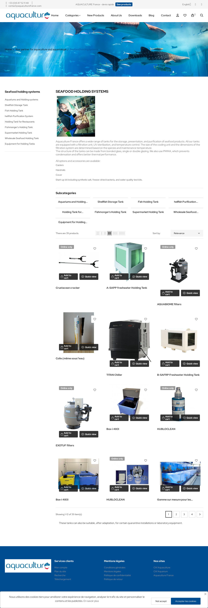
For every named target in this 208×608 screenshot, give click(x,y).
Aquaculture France (164, 575)
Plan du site (60, 571)
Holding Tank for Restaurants (20, 121)
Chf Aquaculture (162, 567)
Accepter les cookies (185, 601)
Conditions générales (114, 567)
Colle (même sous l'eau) (70, 358)
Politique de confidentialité (117, 575)
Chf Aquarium (161, 571)
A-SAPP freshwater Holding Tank (126, 288)
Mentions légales (112, 571)
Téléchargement (62, 579)
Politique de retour (113, 579)
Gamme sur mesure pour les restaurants (174, 500)
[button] (123, 4)
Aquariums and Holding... (73, 201)
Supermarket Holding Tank (18, 132)
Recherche (59, 575)
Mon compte (60, 567)
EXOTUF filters (65, 445)
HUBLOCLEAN (166, 429)
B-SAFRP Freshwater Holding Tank (178, 375)
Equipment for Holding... (72, 222)
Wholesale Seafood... (186, 212)
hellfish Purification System (19, 116)
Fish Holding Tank (14, 110)
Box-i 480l (112, 429)
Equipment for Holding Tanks (20, 143)
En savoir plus (91, 601)
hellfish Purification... (186, 201)
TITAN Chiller (114, 375)
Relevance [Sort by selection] (187, 233)
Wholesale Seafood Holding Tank (22, 138)
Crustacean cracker (68, 288)
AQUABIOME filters (169, 304)
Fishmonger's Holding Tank (19, 127)
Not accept (161, 601)
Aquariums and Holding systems (21, 99)
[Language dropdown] (186, 4)
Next (200, 514)
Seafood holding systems (22, 92)
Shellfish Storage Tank (16, 105)
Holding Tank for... (72, 212)
